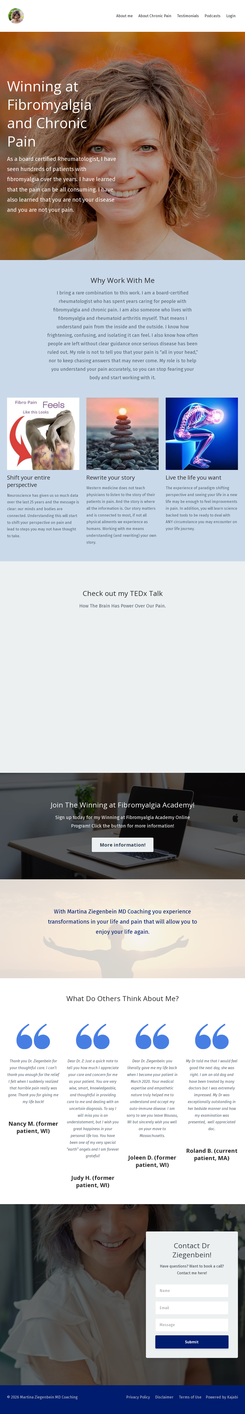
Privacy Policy (137, 1397)
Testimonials (188, 16)
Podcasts (213, 16)
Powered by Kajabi (222, 1397)
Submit (192, 1342)
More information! (122, 845)
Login (231, 16)
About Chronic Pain (154, 16)
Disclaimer (163, 1397)
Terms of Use (189, 1397)
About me (124, 16)
